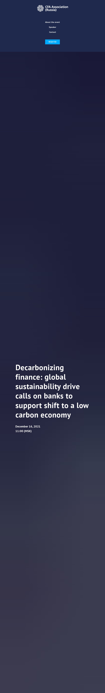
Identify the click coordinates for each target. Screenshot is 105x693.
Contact (52, 32)
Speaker (52, 27)
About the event (52, 22)
